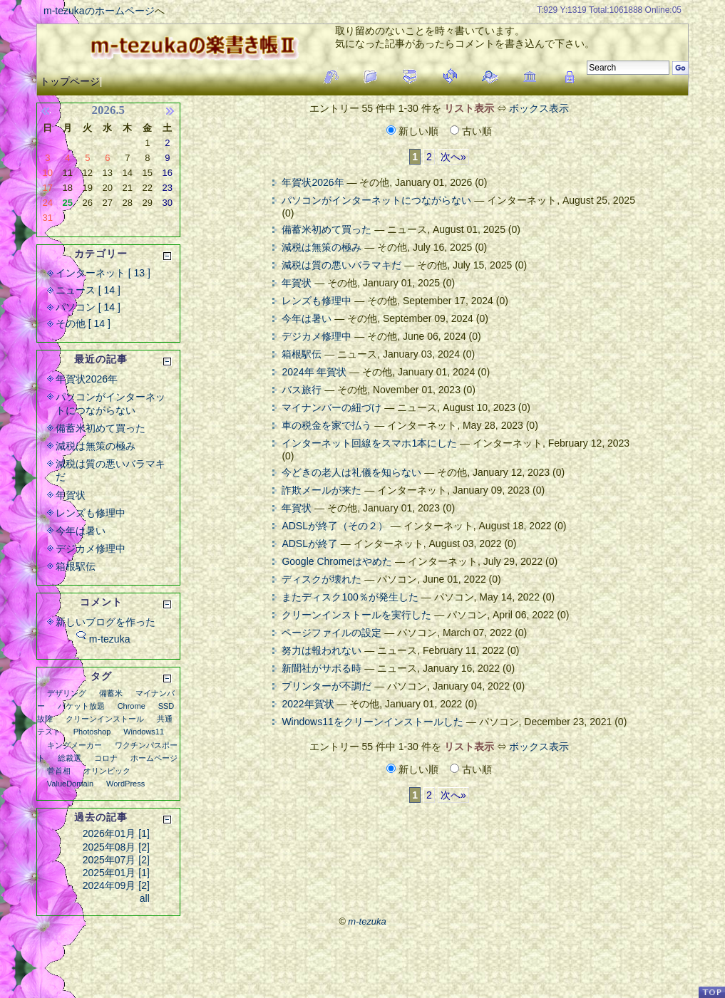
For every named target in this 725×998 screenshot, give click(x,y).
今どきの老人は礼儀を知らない (351, 472)
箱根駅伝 (302, 354)
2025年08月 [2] (116, 847)
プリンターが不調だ (326, 686)
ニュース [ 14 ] (88, 290)
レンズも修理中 (316, 300)
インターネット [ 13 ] (103, 273)
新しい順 (413, 131)
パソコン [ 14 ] (88, 307)
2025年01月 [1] (116, 872)
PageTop (711, 992)
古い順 (471, 131)
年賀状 (297, 283)
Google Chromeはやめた (337, 561)
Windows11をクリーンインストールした (372, 721)
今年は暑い (306, 318)
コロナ (106, 758)
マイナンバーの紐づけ (331, 407)
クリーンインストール (105, 718)
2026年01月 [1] (116, 833)
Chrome (131, 706)
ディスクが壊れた (321, 579)
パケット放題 (81, 706)
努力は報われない (321, 650)
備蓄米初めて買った (326, 229)
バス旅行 (302, 389)
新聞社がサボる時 (321, 668)
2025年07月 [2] (116, 860)
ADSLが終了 (310, 543)
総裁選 (69, 758)
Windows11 (143, 731)
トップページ (70, 81)
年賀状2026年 (313, 182)
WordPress (125, 783)
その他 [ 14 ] (83, 323)
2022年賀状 (308, 703)
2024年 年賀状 (314, 372)
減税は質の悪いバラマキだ (341, 265)
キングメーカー (74, 745)
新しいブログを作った (105, 622)
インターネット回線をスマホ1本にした (369, 443)
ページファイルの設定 (331, 632)
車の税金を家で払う (326, 425)
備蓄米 (111, 693)
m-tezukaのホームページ (99, 10)
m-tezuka (109, 639)
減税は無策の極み (321, 247)
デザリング (66, 693)
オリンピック (106, 770)
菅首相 (59, 770)
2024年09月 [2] (116, 885)
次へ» (453, 156)
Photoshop (92, 731)
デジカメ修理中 (316, 336)
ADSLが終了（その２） (335, 525)
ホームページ (154, 758)
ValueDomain (70, 783)
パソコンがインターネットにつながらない (376, 200)
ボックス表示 (539, 108)
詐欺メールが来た (321, 490)
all (145, 898)
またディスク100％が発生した (350, 597)
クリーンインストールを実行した (356, 614)
